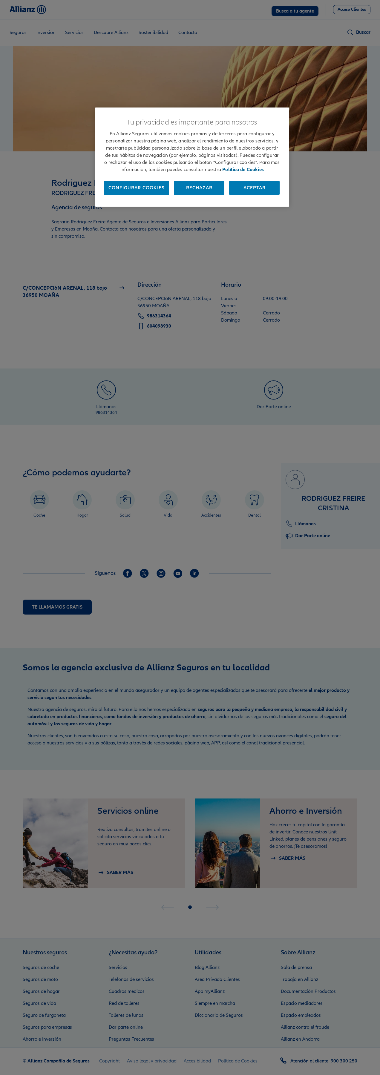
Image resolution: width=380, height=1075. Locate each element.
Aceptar (254, 188)
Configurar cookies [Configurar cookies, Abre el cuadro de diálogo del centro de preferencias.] (136, 188)
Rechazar (199, 188)
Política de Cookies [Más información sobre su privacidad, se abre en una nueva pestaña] (243, 170)
